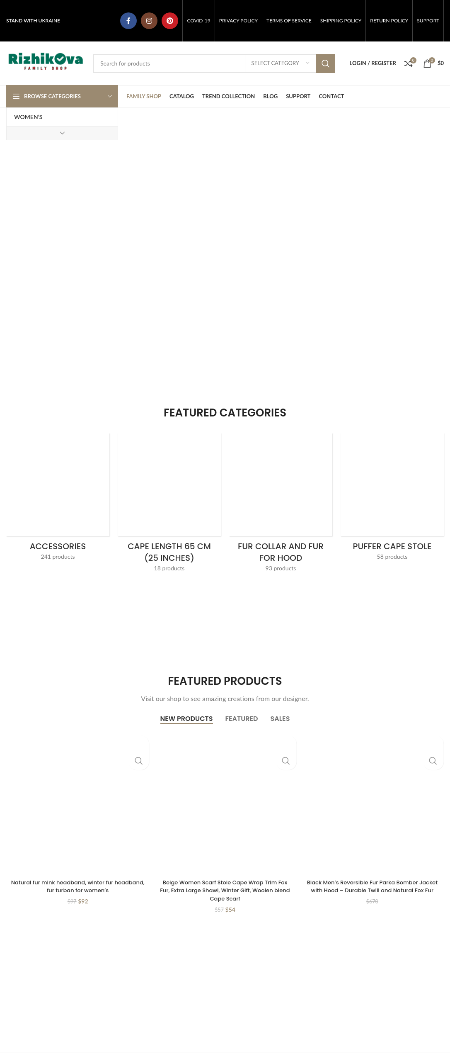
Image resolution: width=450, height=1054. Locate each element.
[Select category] (280, 63)
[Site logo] (45, 62)
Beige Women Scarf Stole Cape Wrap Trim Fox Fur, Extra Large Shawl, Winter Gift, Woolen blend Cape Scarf (225, 890)
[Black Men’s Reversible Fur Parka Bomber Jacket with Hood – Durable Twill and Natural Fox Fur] (372, 802)
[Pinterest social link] (170, 20)
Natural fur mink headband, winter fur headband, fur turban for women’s (78, 886)
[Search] (214, 63)
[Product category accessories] (57, 499)
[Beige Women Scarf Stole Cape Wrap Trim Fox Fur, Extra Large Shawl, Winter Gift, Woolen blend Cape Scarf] (224, 802)
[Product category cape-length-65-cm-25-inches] (169, 505)
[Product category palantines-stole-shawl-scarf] (392, 499)
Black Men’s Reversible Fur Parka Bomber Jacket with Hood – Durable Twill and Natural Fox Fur (372, 890)
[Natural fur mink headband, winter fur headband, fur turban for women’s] (77, 802)
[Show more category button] (62, 133)
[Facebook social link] (128, 20)
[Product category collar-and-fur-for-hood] (280, 505)
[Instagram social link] (149, 20)
